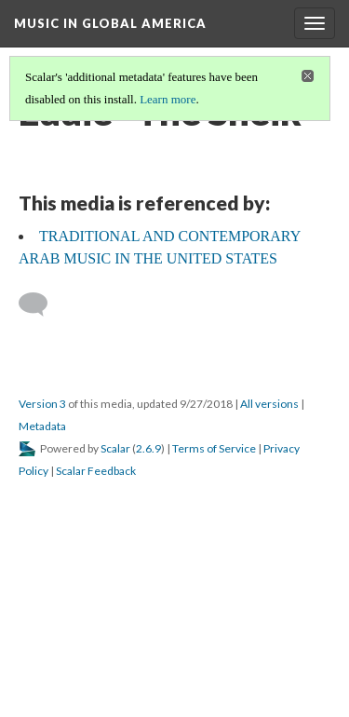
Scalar (115, 448)
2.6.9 (148, 448)
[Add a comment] (41, 304)
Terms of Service (214, 448)
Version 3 (42, 404)
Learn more (167, 99)
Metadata (42, 426)
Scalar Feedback (96, 471)
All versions (269, 404)
